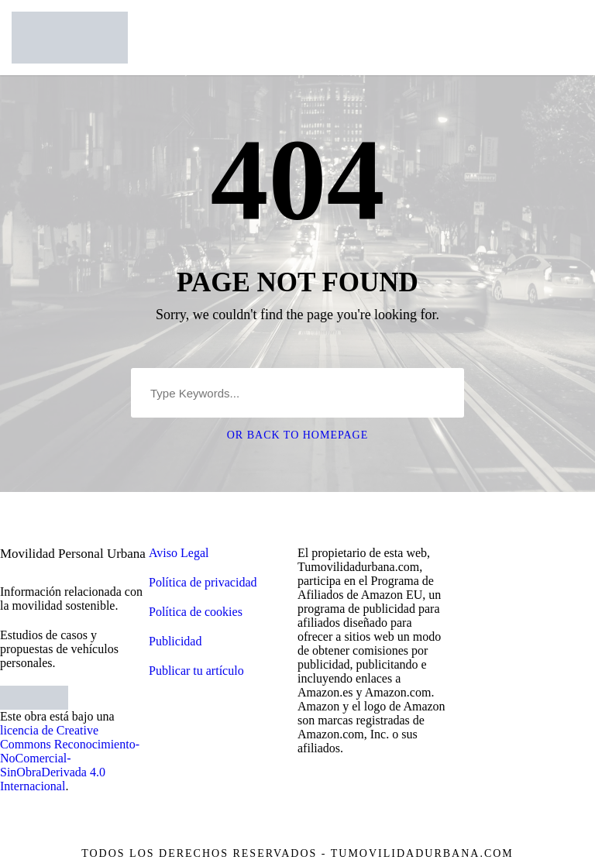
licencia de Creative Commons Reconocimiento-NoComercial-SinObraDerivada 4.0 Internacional (69, 758)
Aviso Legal (178, 552)
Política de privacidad (203, 582)
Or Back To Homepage (298, 435)
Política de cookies (195, 611)
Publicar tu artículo (196, 670)
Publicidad (175, 641)
